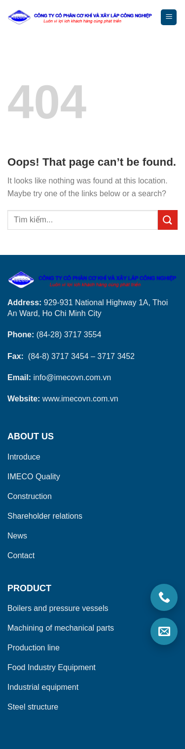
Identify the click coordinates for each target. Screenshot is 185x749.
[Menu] (169, 17)
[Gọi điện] (164, 597)
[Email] (164, 631)
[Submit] (168, 219)
